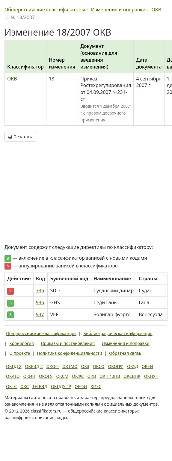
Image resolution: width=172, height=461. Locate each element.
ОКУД (132, 366)
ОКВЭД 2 (34, 366)
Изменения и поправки (125, 343)
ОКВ (12, 78)
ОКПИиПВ (109, 376)
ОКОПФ (115, 366)
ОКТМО (70, 366)
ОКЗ (85, 366)
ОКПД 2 (14, 366)
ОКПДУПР (61, 386)
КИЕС (95, 386)
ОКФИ (81, 386)
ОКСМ (62, 376)
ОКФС (78, 376)
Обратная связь (125, 353)
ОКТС (11, 386)
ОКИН (29, 376)
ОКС (24, 386)
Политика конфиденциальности (69, 353)
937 (40, 314)
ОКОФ (52, 366)
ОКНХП (151, 376)
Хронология (21, 343)
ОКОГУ (46, 376)
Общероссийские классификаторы (41, 333)
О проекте (19, 353)
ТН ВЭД (39, 386)
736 (40, 290)
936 (40, 302)
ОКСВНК (131, 376)
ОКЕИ (147, 366)
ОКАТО (13, 376)
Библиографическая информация (117, 333)
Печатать (20, 136)
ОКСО (98, 366)
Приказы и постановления (68, 343)
